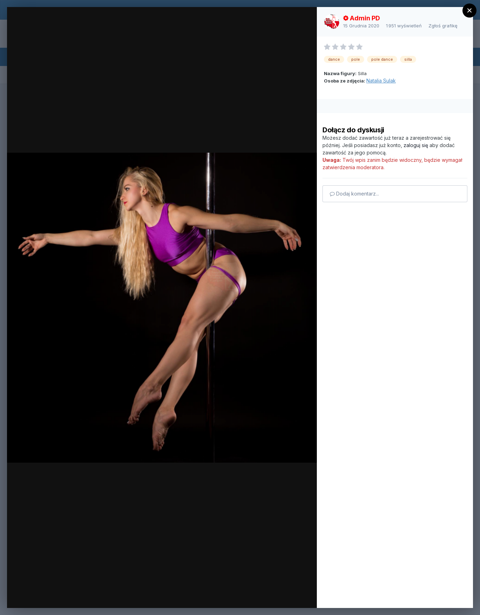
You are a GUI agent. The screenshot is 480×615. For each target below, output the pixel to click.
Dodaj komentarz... (354, 194)
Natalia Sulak (381, 81)
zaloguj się (416, 145)
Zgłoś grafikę (443, 25)
